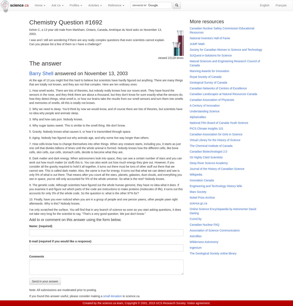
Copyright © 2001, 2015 (140, 303)
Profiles (76, 5)
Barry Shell (41, 73)
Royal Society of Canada (205, 76)
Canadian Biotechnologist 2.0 (208, 151)
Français (281, 5)
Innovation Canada (202, 180)
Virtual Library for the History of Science (215, 140)
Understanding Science (205, 111)
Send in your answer (45, 281)
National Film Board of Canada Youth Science (219, 122)
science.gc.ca (198, 203)
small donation (112, 296)
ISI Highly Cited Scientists (206, 157)
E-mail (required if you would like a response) (60, 241)
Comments (36, 256)
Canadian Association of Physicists (212, 99)
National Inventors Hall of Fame (210, 38)
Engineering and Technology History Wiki (216, 186)
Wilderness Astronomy (204, 242)
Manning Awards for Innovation (209, 71)
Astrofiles (196, 236)
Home (40, 5)
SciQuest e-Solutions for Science (211, 55)
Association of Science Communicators (215, 230)
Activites (95, 5)
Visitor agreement (198, 303)
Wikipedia (196, 174)
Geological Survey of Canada (208, 82)
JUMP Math (197, 44)
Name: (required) (40, 226)
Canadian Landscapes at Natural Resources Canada (223, 94)
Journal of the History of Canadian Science (217, 168)
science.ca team (112, 303)
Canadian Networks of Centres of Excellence (218, 88)
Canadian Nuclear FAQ (204, 224)
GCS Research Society (170, 303)
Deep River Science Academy (209, 163)
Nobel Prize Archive (202, 197)
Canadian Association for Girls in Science (216, 134)
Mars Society (198, 191)
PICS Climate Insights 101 (206, 128)
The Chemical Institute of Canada (211, 145)
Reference (116, 5)
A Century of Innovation (205, 105)
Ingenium (196, 247)
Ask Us (57, 5)
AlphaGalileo (198, 117)
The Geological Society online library (213, 253)
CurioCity (196, 219)
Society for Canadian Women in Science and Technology (226, 49)
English (264, 5)
